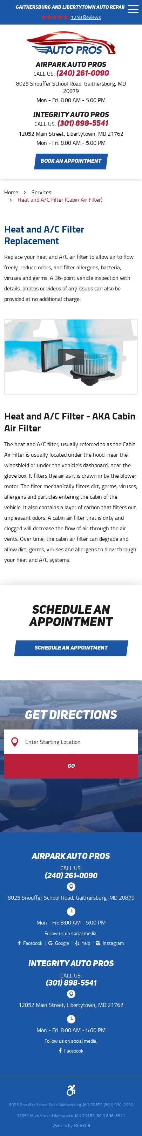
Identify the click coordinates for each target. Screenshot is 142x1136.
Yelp (86, 943)
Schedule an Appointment (71, 648)
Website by (71, 1126)
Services (41, 192)
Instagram (113, 943)
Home (11, 192)
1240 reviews (86, 17)
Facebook (32, 943)
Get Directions (71, 716)
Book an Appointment (71, 161)
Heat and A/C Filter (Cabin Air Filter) (60, 199)
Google (62, 943)
